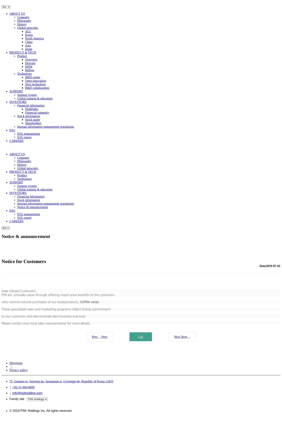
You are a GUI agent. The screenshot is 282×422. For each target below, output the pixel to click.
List (140, 336)
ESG (12, 130)
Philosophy (24, 20)
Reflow (29, 70)
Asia (28, 45)
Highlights (31, 109)
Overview (31, 59)
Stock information (28, 116)
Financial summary (37, 112)
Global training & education (34, 98)
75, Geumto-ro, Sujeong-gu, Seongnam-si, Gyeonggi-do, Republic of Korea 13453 (61, 381)
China (29, 42)
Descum (30, 63)
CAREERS (16, 140)
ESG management (28, 133)
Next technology (35, 84)
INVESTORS (18, 102)
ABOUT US (17, 13)
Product (22, 56)
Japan (28, 49)
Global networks (27, 27)
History (22, 24)
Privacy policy (18, 370)
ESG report (24, 137)
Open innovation (35, 80)
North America (34, 38)
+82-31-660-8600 (23, 387)
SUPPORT (16, 91)
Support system (27, 95)
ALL (28, 31)
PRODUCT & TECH (22, 52)
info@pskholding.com (27, 393)
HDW (29, 66)
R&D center (32, 77)
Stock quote (32, 119)
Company (23, 17)
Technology (24, 73)
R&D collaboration (37, 87)
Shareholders (33, 123)
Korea (29, 34)
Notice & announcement (32, 207)
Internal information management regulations (45, 126)
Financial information (30, 105)
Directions (16, 363)
